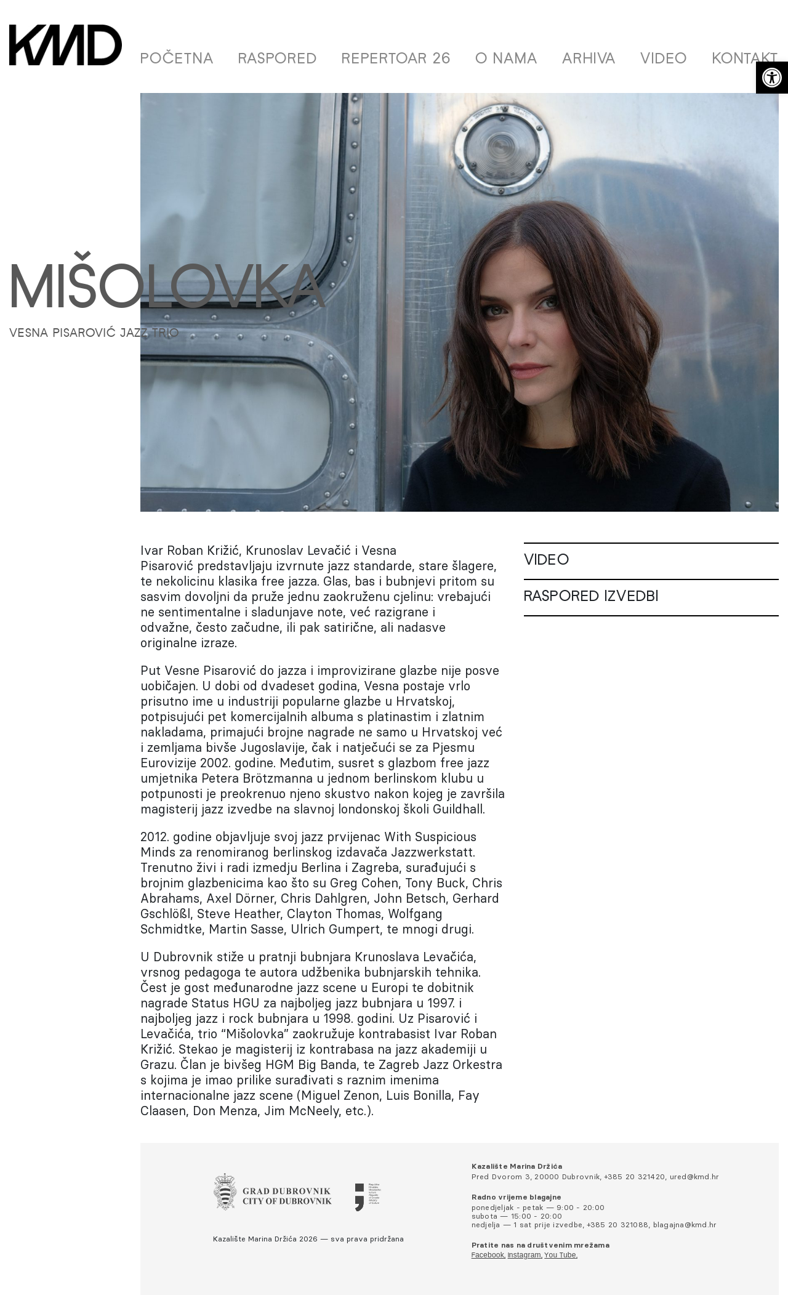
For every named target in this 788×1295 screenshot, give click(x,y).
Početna (177, 59)
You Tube (560, 1255)
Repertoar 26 (396, 59)
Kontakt (745, 59)
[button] (772, 78)
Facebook (488, 1255)
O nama (506, 59)
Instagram (524, 1255)
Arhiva (589, 59)
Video (664, 59)
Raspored (278, 59)
